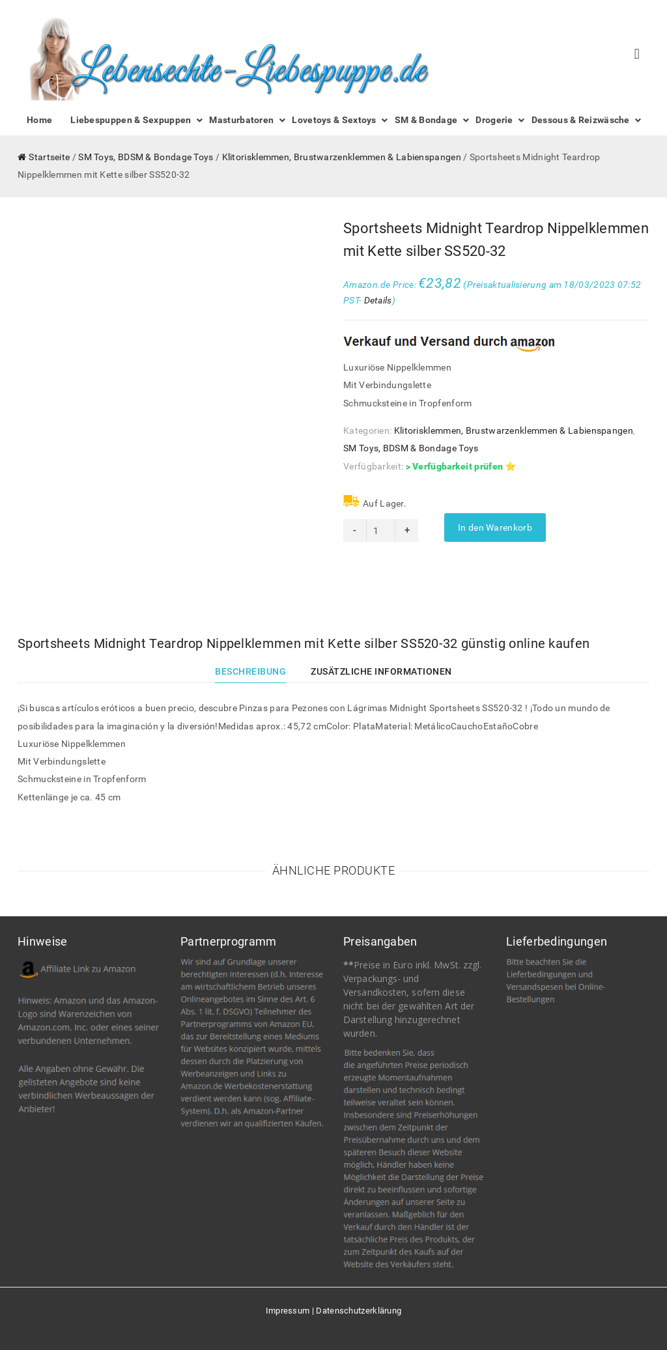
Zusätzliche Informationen (381, 671)
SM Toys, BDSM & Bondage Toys (145, 157)
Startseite (49, 157)
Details (378, 300)
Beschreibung (250, 671)
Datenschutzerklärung (358, 1310)
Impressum (288, 1310)
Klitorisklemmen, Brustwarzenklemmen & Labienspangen (341, 157)
